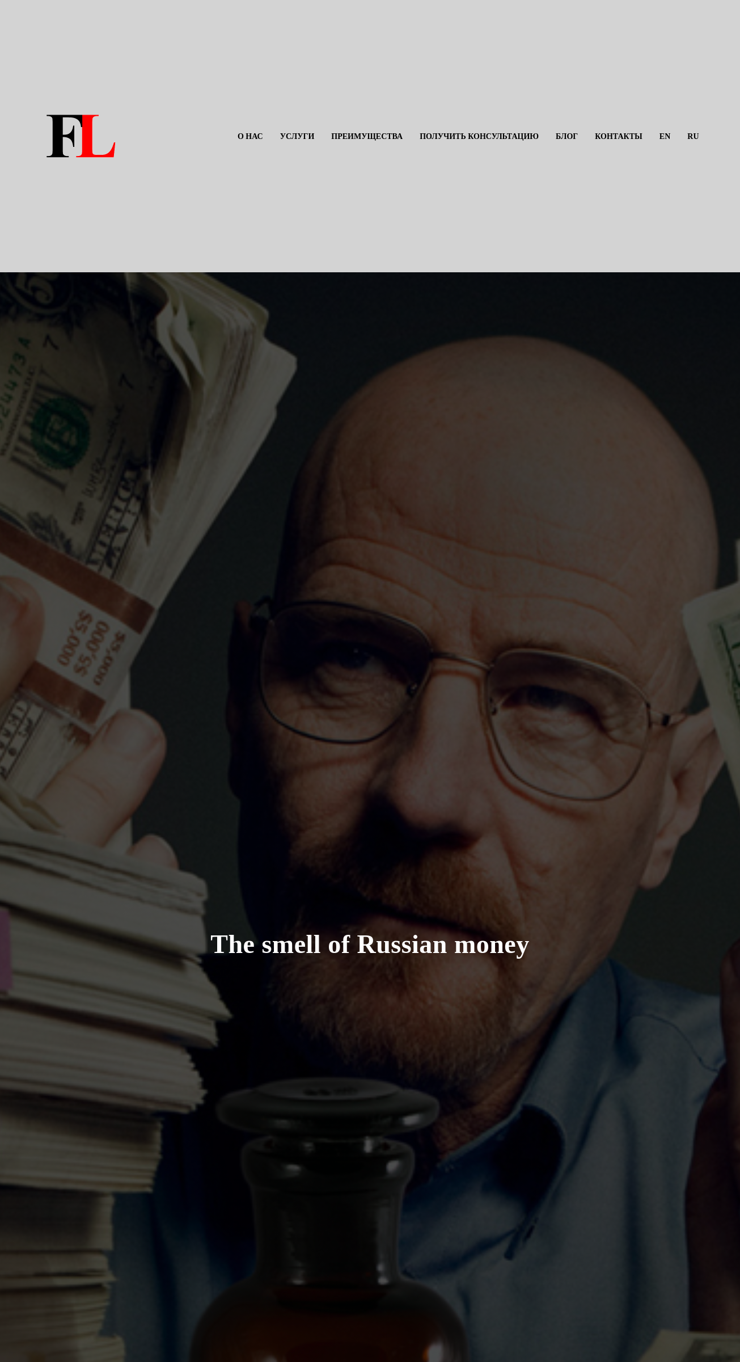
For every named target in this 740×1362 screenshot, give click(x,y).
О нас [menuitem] (250, 136)
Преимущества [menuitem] (367, 136)
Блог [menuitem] (567, 136)
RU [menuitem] (693, 136)
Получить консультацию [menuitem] (479, 136)
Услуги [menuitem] (297, 136)
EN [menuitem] (664, 136)
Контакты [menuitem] (618, 136)
